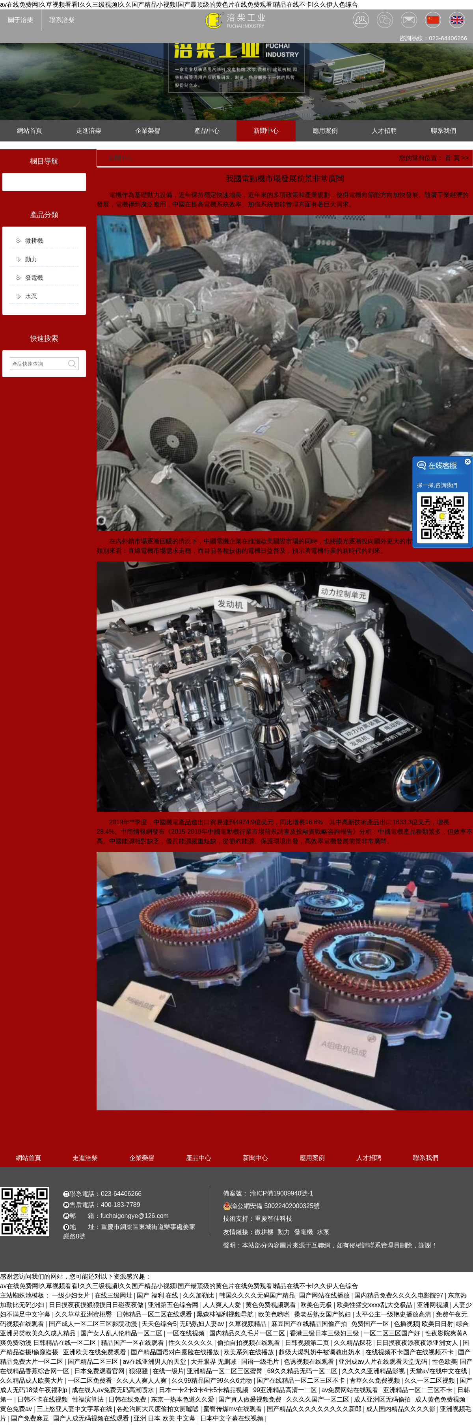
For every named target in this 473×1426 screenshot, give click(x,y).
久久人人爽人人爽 (142, 1380)
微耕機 (34, 240)
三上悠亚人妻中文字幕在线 (75, 1409)
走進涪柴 (88, 130)
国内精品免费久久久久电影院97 (399, 1295)
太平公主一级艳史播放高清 (394, 1314)
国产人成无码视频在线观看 (91, 1418)
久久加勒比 (199, 1295)
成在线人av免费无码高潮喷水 (114, 1390)
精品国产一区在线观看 (133, 1342)
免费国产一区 (371, 1323)
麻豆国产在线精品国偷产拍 (309, 1323)
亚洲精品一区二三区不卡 (418, 1390)
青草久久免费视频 (376, 1380)
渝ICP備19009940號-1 (280, 1193)
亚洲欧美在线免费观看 (95, 1352)
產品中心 (207, 130)
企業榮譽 (147, 130)
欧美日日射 (437, 1323)
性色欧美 (444, 1361)
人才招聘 (384, 130)
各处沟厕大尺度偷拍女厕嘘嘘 (158, 1409)
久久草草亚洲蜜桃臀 (84, 1314)
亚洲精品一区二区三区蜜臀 (225, 1371)
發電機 (34, 277)
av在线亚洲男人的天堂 (155, 1361)
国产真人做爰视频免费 (250, 1399)
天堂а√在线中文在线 (439, 1371)
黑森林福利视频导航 (226, 1314)
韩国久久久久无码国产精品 (257, 1295)
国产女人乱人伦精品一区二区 (122, 1333)
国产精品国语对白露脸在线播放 (176, 1352)
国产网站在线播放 (325, 1295)
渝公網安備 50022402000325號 (271, 1206)
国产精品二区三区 (94, 1361)
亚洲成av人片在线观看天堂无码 (384, 1361)
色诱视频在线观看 (310, 1361)
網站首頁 (29, 130)
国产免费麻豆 (30, 1418)
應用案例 (325, 130)
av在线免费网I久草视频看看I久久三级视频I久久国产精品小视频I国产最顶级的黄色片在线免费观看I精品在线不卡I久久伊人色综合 (179, 4)
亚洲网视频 (433, 1304)
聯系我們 (443, 130)
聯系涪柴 (61, 20)
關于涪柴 (20, 20)
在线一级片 (168, 1371)
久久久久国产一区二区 (318, 1399)
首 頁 (452, 157)
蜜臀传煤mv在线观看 (233, 1409)
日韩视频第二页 (308, 1342)
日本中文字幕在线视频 (232, 1418)
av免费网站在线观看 (351, 1390)
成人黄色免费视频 (441, 1399)
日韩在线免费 (128, 1399)
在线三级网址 (114, 1295)
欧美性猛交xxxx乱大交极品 (375, 1304)
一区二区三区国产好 (392, 1333)
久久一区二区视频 (430, 1380)
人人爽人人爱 (222, 1304)
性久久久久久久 (191, 1342)
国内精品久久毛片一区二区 (248, 1333)
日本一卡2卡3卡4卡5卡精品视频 (204, 1390)
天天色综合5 (159, 1323)
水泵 (31, 296)
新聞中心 (266, 130)
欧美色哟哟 (274, 1314)
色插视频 (406, 1323)
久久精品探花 (353, 1342)
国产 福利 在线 (158, 1295)
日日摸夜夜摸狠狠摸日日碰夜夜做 (97, 1304)
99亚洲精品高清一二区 (285, 1390)
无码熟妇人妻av (202, 1323)
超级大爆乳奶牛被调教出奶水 (320, 1352)
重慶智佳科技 (273, 1218)
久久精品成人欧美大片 (32, 1380)
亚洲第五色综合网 (174, 1304)
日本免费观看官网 (100, 1371)
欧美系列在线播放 (249, 1352)
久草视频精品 (248, 1323)
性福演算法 (88, 1399)
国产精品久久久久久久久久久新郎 (315, 1409)
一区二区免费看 (91, 1380)
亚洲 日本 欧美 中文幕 (165, 1418)
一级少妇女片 (71, 1295)
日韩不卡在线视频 (43, 1399)
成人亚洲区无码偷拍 (383, 1399)
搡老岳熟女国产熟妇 (323, 1314)
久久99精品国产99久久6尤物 (212, 1380)
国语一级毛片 (261, 1361)
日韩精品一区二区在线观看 (155, 1314)
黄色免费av (17, 1409)
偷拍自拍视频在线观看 (249, 1342)
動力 (31, 259)
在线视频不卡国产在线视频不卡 (410, 1352)
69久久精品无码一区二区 (303, 1371)
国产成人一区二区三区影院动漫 (94, 1323)
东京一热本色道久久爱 (183, 1399)
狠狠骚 (139, 1371)
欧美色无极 (316, 1304)
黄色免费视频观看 (272, 1304)
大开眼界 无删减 (214, 1361)
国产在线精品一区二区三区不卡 (301, 1380)
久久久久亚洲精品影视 (374, 1371)
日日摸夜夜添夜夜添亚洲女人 (418, 1342)
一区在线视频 (186, 1333)
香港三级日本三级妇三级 (325, 1333)
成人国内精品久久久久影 (401, 1409)
